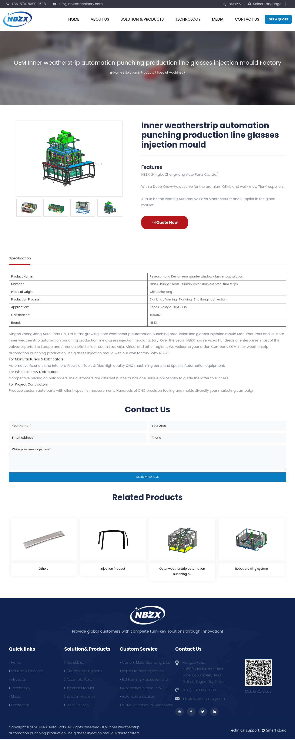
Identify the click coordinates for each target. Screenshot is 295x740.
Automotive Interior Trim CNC (144, 688)
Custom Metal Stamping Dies (145, 662)
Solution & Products (142, 19)
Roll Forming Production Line (144, 679)
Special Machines (170, 72)
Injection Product (112, 568)
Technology (188, 19)
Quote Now (165, 222)
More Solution (76, 705)
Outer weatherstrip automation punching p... (182, 571)
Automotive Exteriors (137, 696)
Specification (20, 258)
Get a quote (278, 19)
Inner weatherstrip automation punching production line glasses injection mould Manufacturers (181, 334)
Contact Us (247, 19)
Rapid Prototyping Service (142, 671)
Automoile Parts (78, 679)
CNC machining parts (83, 671)
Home (73, 19)
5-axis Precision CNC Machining (146, 705)
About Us (100, 19)
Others (43, 568)
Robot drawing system (251, 568)
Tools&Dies (74, 662)
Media (218, 19)
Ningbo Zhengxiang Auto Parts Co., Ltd (41, 334)
